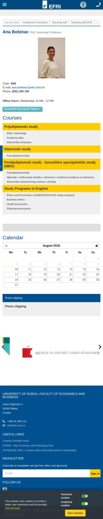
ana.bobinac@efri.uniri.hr (28, 87)
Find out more (12, 508)
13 (58, 269)
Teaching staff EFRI (81, 22)
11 (29, 269)
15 (84, 269)
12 (44, 269)
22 (84, 274)
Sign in (95, 473)
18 (29, 274)
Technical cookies (66, 496)
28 (70, 279)
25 (29, 279)
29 (84, 279)
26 (44, 279)
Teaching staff (59, 22)
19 (44, 274)
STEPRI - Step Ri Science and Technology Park (28, 445)
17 (16, 274)
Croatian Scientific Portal (16, 440)
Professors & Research (35, 22)
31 (16, 285)
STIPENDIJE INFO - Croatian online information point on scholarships (40, 450)
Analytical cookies (66, 504)
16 (97, 269)
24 (16, 279)
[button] (3, 347)
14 (70, 269)
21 (70, 274)
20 (58, 274)
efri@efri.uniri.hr (16, 425)
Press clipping (13, 297)
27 (58, 279)
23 (97, 274)
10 (16, 269)
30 (97, 279)
